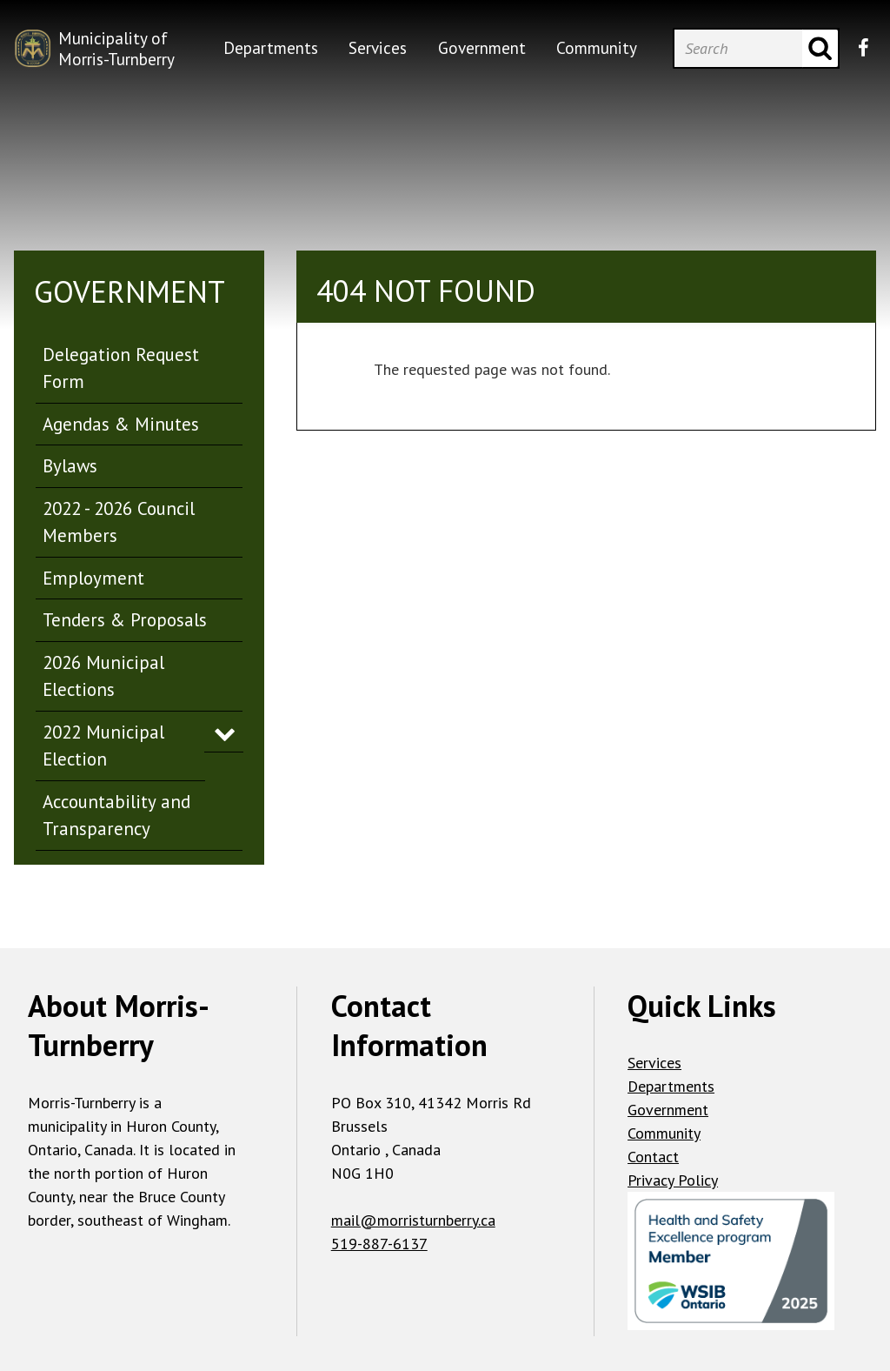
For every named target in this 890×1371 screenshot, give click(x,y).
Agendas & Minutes (121, 424)
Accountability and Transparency (116, 815)
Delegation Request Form (121, 368)
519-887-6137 (379, 1244)
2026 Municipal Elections (103, 676)
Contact (653, 1157)
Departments (671, 1086)
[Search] (738, 48)
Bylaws (70, 466)
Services (654, 1063)
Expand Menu (225, 733)
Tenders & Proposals (125, 620)
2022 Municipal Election (103, 746)
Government (668, 1110)
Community (664, 1133)
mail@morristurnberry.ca (413, 1220)
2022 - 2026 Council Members (119, 522)
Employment (93, 578)
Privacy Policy (673, 1180)
